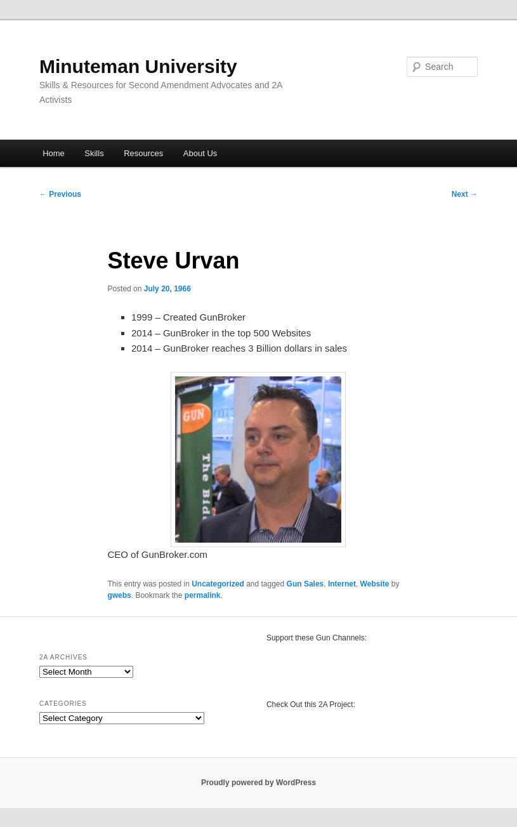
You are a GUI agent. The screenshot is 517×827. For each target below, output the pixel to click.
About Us (200, 153)
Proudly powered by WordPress (258, 782)
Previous (60, 194)
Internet (342, 583)
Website (374, 583)
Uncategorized (218, 583)
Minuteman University (138, 66)
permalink (203, 595)
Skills (93, 153)
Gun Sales (305, 583)
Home (54, 153)
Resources (143, 153)
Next (465, 194)
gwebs (119, 595)
